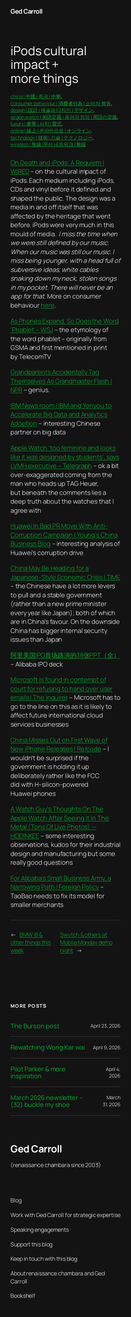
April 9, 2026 (107, 1047)
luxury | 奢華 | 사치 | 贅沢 (36, 123)
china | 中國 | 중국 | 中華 (35, 96)
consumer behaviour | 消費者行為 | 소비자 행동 (60, 103)
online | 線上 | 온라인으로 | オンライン (50, 130)
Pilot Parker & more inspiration (38, 1072)
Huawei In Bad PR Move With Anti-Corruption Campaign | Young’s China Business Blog (64, 534)
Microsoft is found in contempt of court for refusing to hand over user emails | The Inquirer (61, 688)
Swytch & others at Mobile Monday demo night (86, 942)
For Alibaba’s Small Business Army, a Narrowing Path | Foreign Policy (60, 882)
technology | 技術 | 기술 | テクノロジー (51, 137)
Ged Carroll (26, 11)
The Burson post (34, 1025)
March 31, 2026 (112, 1101)
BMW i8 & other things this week (30, 942)
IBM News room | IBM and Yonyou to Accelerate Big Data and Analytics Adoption (61, 414)
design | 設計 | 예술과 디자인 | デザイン (51, 110)
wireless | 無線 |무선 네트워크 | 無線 (48, 144)
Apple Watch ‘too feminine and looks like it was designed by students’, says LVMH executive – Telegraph (64, 457)
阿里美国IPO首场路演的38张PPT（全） (65, 655)
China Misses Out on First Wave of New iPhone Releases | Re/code (59, 744)
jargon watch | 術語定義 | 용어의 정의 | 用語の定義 (63, 117)
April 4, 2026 (113, 1072)
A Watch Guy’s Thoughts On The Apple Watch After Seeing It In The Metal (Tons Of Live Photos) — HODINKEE (59, 822)
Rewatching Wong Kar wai (47, 1047)
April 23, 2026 (105, 1025)
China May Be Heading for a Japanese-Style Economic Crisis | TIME (65, 572)
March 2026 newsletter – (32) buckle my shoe (46, 1101)
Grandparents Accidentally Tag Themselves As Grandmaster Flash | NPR (61, 381)
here (47, 305)
